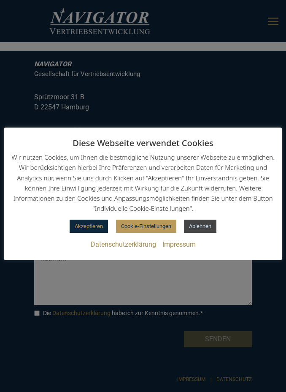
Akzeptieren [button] (89, 226)
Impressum (179, 244)
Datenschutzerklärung (123, 244)
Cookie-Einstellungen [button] (146, 226)
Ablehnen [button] (200, 226)
